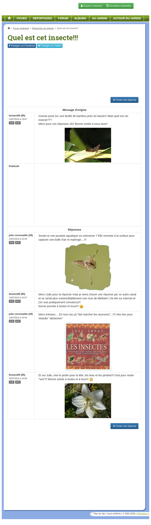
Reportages (42, 18)
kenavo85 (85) (17, 115)
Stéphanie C (143, 513)
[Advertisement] (74, 72)
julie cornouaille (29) (21, 235)
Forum (63, 18)
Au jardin (99, 18)
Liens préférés (114, 513)
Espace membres (91, 6)
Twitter (49, 45)
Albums (80, 18)
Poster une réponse (124, 100)
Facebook (22, 45)
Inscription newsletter (118, 6)
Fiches (22, 18)
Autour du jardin (127, 18)
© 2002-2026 (128, 513)
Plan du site (99, 513)
